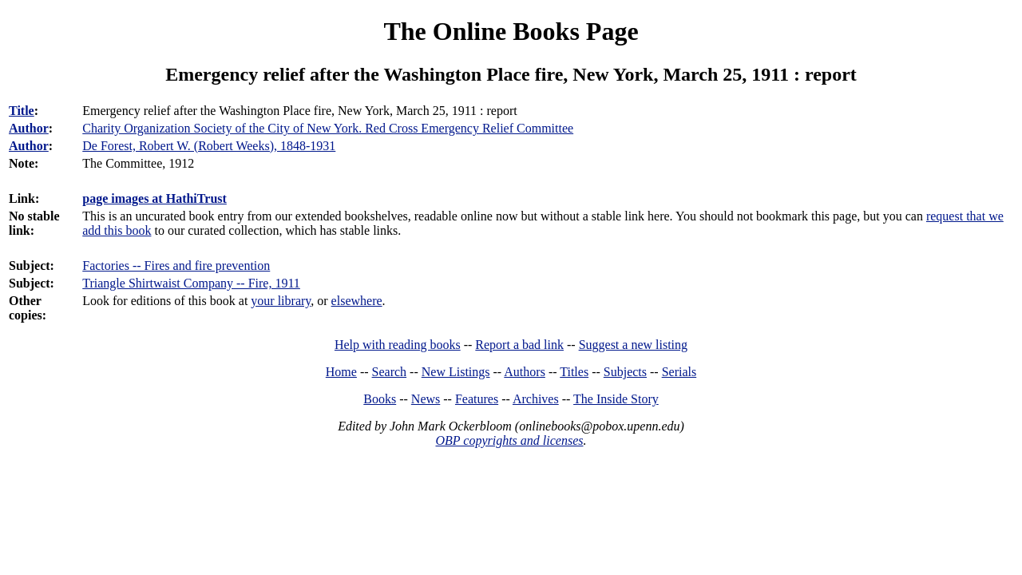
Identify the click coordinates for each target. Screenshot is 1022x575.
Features (476, 399)
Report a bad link (519, 344)
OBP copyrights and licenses (509, 440)
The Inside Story (616, 399)
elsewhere (356, 300)
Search (389, 372)
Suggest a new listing (633, 344)
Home (341, 372)
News (425, 399)
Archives (536, 399)
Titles (574, 372)
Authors (524, 372)
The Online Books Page (510, 31)
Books (379, 399)
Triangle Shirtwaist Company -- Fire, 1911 (191, 283)
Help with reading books (398, 344)
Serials (679, 372)
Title (21, 110)
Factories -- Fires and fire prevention (176, 265)
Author (29, 128)
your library (281, 300)
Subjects (625, 372)
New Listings (456, 372)
